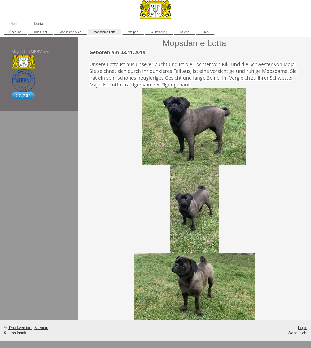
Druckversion (18, 328)
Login (302, 328)
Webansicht (297, 333)
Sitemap (41, 328)
